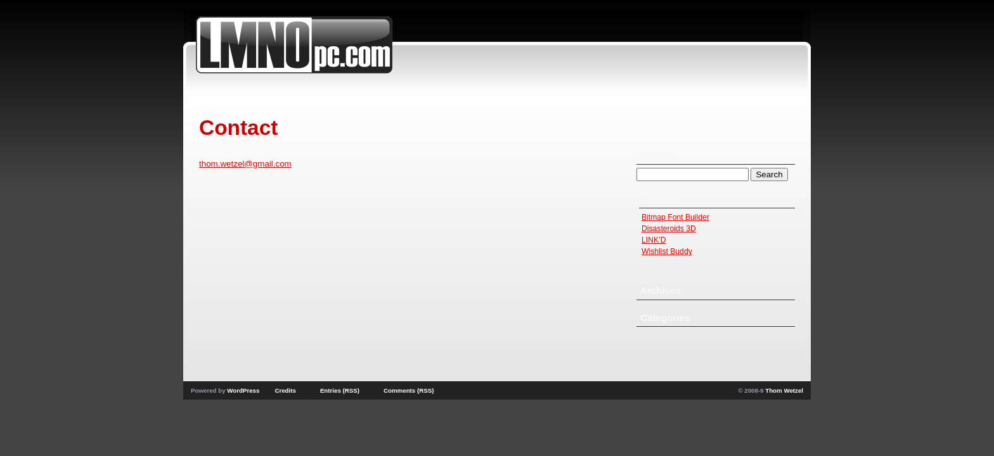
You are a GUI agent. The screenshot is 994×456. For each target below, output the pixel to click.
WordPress (243, 390)
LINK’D (654, 240)
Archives (660, 290)
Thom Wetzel (784, 390)
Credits (284, 390)
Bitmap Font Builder (675, 217)
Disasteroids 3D (669, 228)
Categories (665, 317)
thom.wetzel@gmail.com (245, 163)
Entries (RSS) (339, 390)
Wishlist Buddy (667, 251)
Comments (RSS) (409, 390)
